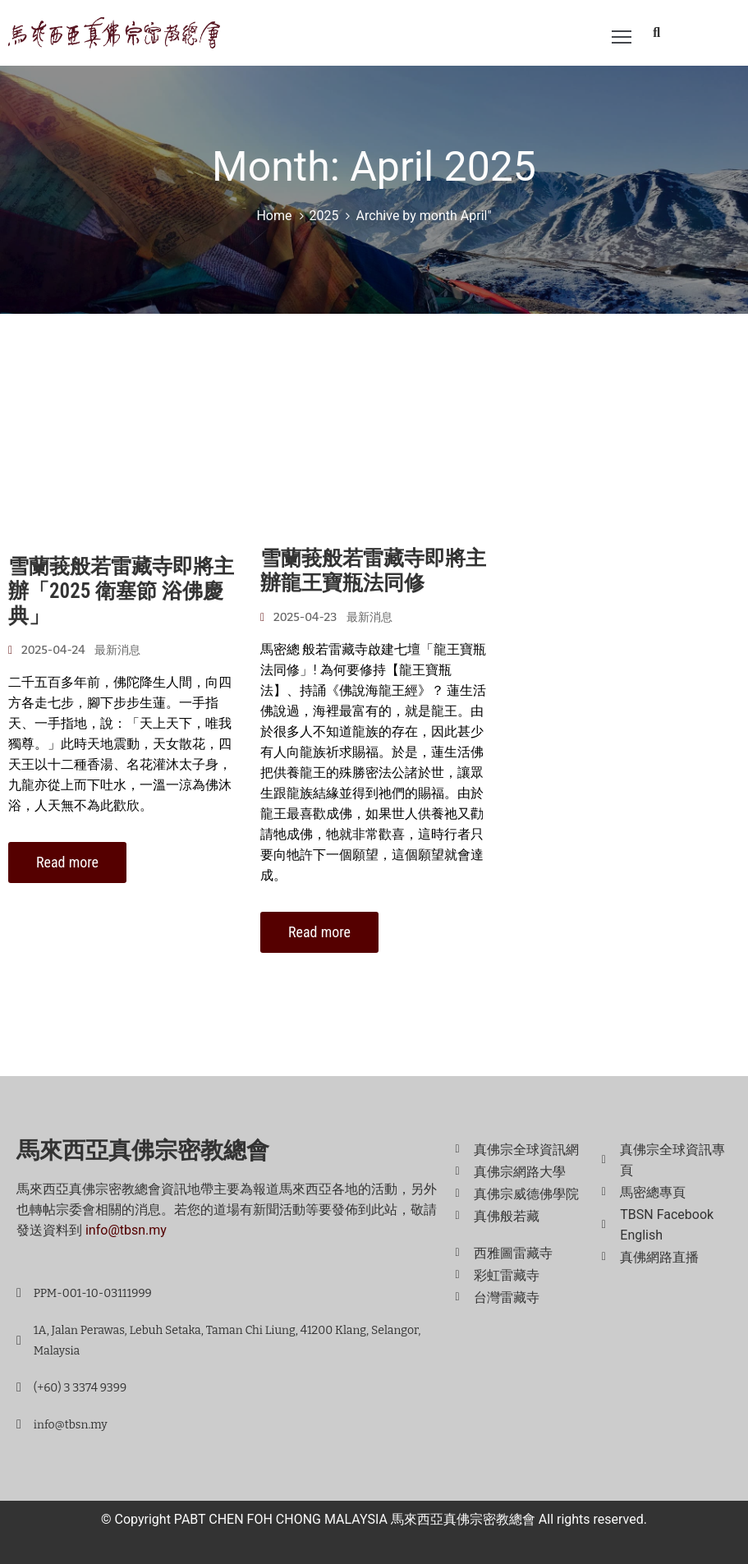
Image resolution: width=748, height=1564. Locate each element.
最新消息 (117, 650)
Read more (67, 862)
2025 (324, 215)
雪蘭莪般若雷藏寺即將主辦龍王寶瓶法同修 (373, 570)
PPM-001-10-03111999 (93, 1293)
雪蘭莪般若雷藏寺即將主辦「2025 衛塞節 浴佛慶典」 (121, 591)
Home (273, 215)
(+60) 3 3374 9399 (80, 1388)
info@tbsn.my (126, 1230)
